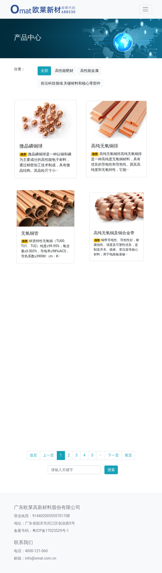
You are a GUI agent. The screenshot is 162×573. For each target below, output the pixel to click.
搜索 (111, 470)
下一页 (113, 455)
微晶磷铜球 (32, 145)
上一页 (48, 455)
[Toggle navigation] (145, 9)
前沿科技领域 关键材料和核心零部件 (70, 83)
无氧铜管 (32, 232)
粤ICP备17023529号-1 (50, 530)
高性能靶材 (64, 70)
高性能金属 (89, 70)
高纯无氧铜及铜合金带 (114, 231)
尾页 (128, 455)
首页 (33, 455)
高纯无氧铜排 (106, 145)
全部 (44, 70)
